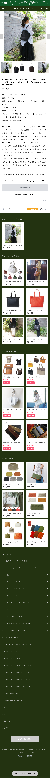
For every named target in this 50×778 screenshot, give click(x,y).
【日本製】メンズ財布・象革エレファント (18, 672)
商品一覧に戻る (25, 739)
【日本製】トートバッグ (11, 582)
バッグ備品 (6, 707)
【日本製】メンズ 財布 (12, 658)
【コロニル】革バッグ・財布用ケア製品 (17, 645)
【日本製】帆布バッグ (11, 693)
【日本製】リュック (9, 596)
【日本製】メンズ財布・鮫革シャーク (16, 679)
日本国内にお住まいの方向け (25, 194)
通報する (45, 200)
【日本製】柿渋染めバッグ (12, 700)
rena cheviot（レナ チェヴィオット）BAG (19, 568)
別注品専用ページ (8, 721)
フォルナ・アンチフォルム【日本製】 (16, 624)
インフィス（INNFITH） (11, 638)
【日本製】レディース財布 (12, 617)
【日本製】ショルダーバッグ (13, 589)
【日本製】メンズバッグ (11, 652)
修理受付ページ (8, 728)
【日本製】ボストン (9, 610)
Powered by (25, 756)
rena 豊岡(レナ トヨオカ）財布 (14, 561)
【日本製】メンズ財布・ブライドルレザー (18, 686)
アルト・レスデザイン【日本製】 (14, 631)
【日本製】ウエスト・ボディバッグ (15, 603)
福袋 (3, 714)
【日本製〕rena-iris (10, 575)
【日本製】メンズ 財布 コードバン (16, 665)
